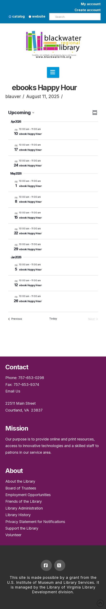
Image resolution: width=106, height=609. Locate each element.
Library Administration (24, 508)
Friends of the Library (23, 501)
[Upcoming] (21, 112)
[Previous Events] (15, 319)
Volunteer (13, 535)
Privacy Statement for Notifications (35, 521)
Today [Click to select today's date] (53, 318)
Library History (18, 515)
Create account (88, 10)
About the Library (20, 481)
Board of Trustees (20, 488)
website (37, 16)
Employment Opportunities (28, 495)
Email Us (12, 391)
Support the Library (21, 528)
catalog (17, 16)
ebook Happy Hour (30, 133)
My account (91, 4)
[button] (53, 72)
